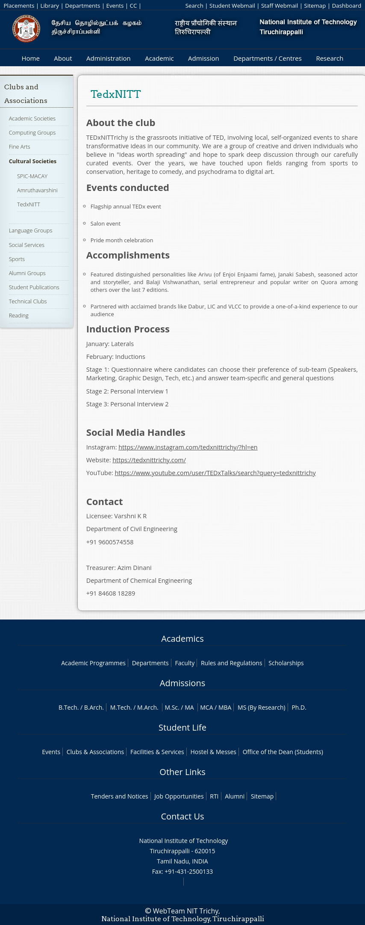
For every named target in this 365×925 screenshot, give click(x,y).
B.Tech (68, 707)
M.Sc (171, 707)
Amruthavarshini (37, 190)
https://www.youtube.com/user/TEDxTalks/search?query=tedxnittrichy (215, 473)
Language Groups (31, 230)
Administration (108, 58)
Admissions (182, 683)
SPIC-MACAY (32, 176)
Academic (159, 58)
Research (329, 58)
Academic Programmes (93, 663)
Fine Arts (19, 146)
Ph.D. (298, 707)
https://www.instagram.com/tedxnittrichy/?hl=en (188, 447)
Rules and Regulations (231, 663)
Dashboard (347, 5)
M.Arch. (148, 707)
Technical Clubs (28, 301)
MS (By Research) (262, 707)
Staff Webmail (279, 5)
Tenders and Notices (119, 796)
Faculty (184, 663)
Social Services (26, 245)
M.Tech (120, 707)
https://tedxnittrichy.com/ (149, 460)
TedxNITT (28, 204)
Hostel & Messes (213, 752)
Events (115, 5)
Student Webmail (232, 5)
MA (189, 707)
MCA (206, 707)
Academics (182, 638)
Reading (19, 315)
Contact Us (182, 816)
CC (133, 5)
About (63, 58)
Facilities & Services (157, 752)
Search (194, 5)
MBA (225, 707)
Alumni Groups (27, 273)
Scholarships (285, 663)
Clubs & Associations (95, 752)
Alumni (234, 796)
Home (30, 58)
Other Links (182, 772)
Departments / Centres (267, 58)
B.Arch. (94, 707)
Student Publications (34, 287)
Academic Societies (32, 118)
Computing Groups (32, 132)
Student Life (182, 727)
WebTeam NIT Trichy (186, 911)
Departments (82, 5)
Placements (19, 5)
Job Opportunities (178, 796)
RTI (214, 796)
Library (50, 5)
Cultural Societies (33, 161)
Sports (17, 259)
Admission (203, 58)
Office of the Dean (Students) (283, 752)
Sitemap (315, 5)
